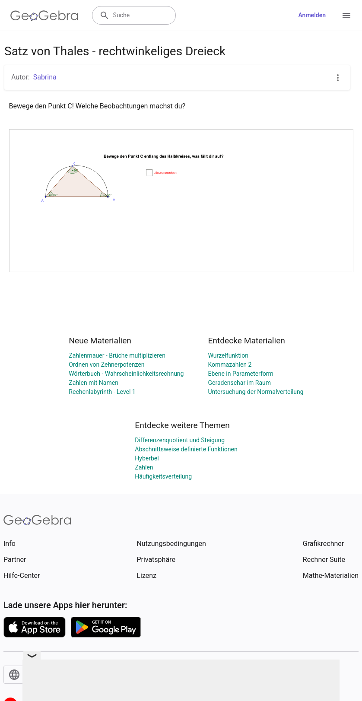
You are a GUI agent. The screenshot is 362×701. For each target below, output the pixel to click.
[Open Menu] (346, 15)
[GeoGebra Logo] (44, 15)
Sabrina (45, 77)
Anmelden (312, 15)
